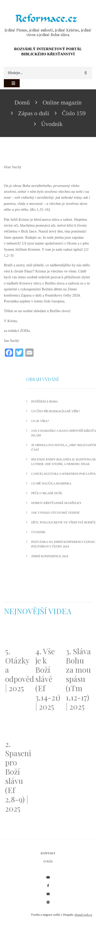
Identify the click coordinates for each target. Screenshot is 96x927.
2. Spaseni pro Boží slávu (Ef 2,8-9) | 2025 (17, 776)
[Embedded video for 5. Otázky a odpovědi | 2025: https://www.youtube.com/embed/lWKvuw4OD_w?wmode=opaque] (17, 634)
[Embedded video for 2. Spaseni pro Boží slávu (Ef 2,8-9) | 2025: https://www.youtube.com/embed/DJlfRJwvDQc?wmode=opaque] (17, 727)
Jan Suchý (14, 167)
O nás (48, 861)
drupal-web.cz (83, 915)
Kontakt (48, 853)
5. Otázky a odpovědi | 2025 (17, 670)
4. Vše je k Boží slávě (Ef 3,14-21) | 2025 (47, 679)
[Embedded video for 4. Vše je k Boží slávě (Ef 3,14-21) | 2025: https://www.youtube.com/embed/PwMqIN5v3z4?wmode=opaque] (47, 634)
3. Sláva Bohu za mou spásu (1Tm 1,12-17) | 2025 (78, 679)
